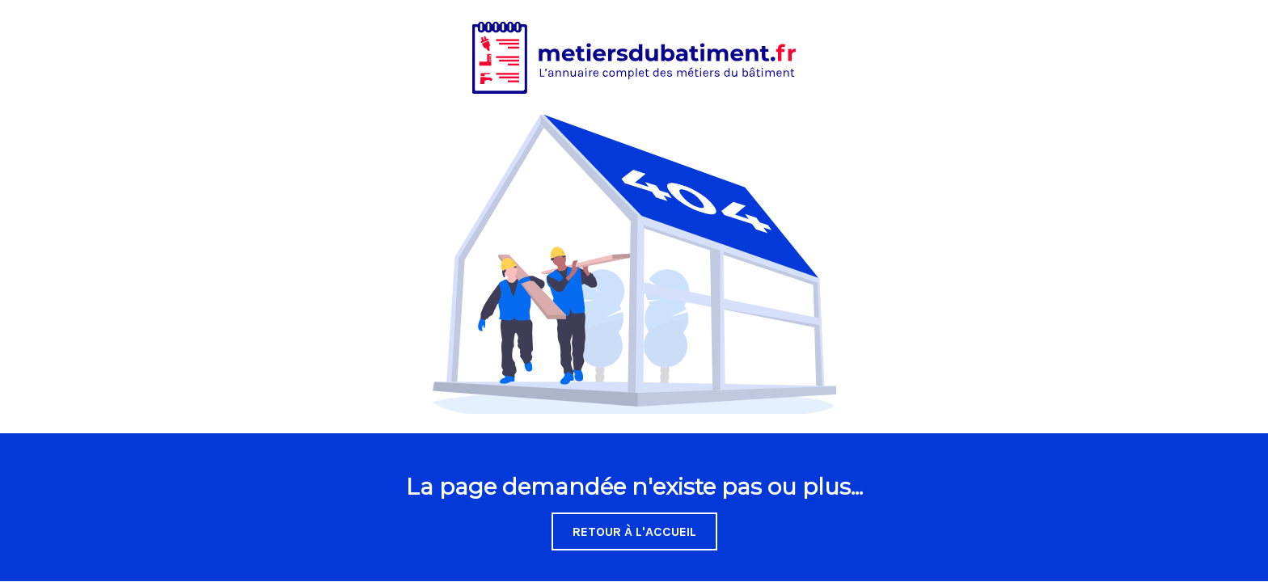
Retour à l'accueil (634, 531)
